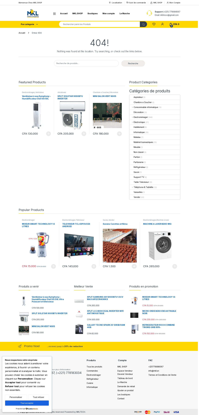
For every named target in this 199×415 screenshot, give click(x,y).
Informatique (137, 132)
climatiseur (61, 92)
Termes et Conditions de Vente (162, 375)
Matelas (135, 137)
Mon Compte (173, 3)
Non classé (136, 152)
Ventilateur (39, 92)
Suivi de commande (136, 3)
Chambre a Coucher (101, 92)
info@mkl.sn (153, 371)
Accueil (64, 13)
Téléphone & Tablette (141, 187)
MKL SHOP (156, 3)
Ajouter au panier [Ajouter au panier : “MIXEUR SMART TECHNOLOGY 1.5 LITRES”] (53, 266)
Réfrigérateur (137, 167)
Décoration (113, 92)
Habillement (136, 127)
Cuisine (90, 383)
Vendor (134, 197)
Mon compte (109, 13)
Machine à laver (163, 220)
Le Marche (125, 13)
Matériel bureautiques (141, 142)
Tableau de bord (125, 378)
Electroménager (28, 92)
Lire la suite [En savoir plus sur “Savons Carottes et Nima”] (134, 266)
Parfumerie (136, 162)
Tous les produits (94, 366)
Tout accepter (26, 403)
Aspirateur (136, 97)
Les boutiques (123, 394)
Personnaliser (16, 397)
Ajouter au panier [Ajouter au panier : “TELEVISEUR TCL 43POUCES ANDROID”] (93, 266)
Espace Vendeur (124, 371)
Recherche (133, 63)
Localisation (115, 3)
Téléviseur (80, 220)
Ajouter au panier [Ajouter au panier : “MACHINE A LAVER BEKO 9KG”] (174, 266)
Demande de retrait (126, 386)
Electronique (137, 122)
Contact (120, 398)
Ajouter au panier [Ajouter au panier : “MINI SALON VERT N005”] (119, 133)
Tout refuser (38, 397)
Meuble (134, 147)
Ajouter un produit (125, 390)
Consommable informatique (143, 107)
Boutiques (93, 13)
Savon (134, 172)
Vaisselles (135, 192)
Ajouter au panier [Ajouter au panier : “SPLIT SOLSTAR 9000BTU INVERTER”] (84, 133)
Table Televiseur (139, 182)
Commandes (92, 371)
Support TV (136, 177)
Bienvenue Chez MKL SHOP (30, 3)
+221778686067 (155, 366)
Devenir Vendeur (125, 374)
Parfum (134, 157)
